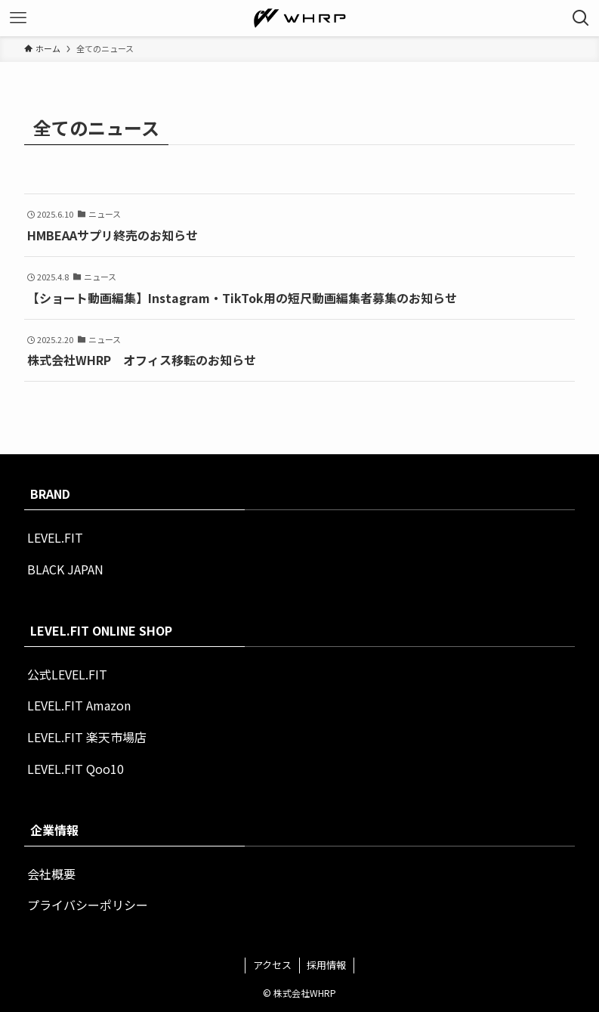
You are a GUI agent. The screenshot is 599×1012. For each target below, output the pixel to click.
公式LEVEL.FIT (67, 674)
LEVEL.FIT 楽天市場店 (87, 737)
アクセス (272, 965)
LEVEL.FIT (55, 537)
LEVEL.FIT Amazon (79, 705)
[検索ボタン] (581, 18)
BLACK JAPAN (65, 569)
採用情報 (326, 965)
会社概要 (51, 874)
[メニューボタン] (18, 18)
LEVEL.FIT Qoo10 (75, 769)
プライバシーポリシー (87, 905)
